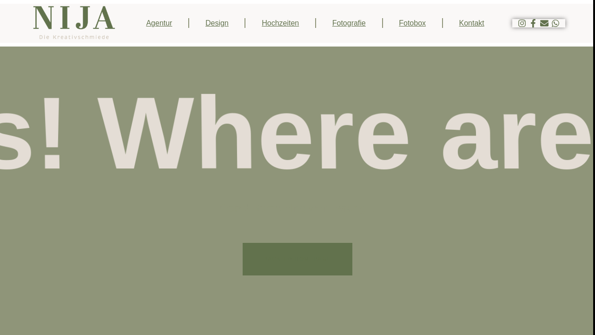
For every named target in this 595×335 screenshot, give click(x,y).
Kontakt (471, 23)
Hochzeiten (280, 23)
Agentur (159, 23)
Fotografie (349, 23)
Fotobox (412, 23)
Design (217, 23)
